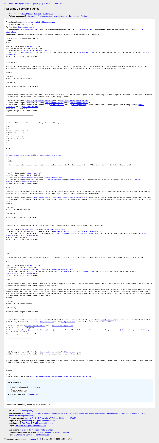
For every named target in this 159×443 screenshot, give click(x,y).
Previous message (45, 16)
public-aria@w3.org (30, 107)
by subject (57, 432)
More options (48, 13)
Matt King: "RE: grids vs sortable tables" (40, 421)
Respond (37, 13)
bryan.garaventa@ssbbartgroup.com (40, 22)
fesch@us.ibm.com (25, 27)
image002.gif (32, 394)
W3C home (8, 4)
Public (28, 4)
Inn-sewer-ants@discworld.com (18, 155)
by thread (47, 432)
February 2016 (56, 4)
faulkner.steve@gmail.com (63, 232)
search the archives (41, 435)
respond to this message (29, 430)
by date (40, 432)
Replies (84, 16)
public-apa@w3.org (40, 4)
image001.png (34, 387)
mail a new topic (47, 430)
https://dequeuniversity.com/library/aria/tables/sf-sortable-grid (60, 197)
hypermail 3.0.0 (35, 439)
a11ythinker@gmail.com (27, 29)
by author (65, 432)
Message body (27, 13)
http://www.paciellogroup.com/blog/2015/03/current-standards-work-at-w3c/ (61, 376)
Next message (31, 16)
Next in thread (74, 16)
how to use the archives (23, 435)
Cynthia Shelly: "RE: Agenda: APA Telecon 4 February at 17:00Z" (50, 418)
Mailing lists (19, 4)
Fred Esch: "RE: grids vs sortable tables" (37, 423)
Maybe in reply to (60, 16)
